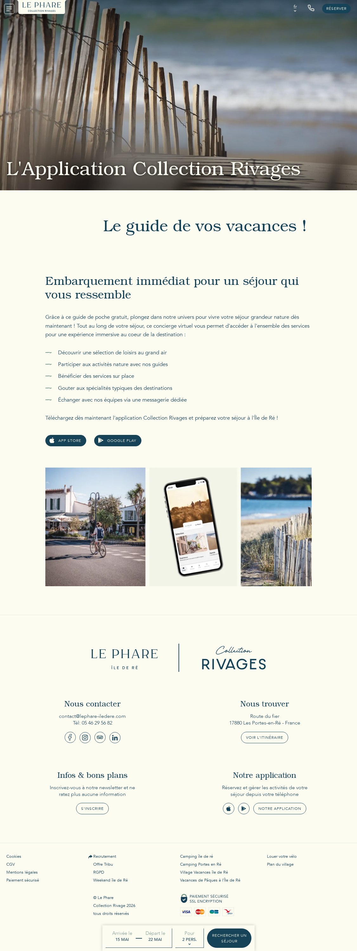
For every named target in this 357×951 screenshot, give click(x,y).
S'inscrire (92, 808)
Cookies (13, 856)
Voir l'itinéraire (264, 737)
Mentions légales (22, 872)
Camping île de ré (196, 856)
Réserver (336, 8)
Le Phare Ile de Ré (126, 658)
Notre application (279, 808)
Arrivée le (122, 933)
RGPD (98, 872)
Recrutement (104, 856)
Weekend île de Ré (110, 880)
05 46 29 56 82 (97, 722)
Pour (189, 933)
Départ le (155, 933)
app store (69, 440)
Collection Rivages (231, 658)
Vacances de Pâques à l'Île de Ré (210, 880)
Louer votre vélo (282, 856)
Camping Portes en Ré (200, 864)
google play (121, 440)
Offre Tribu (103, 864)
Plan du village (280, 864)
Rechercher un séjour (229, 938)
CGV (10, 864)
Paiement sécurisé (22, 880)
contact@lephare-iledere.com (92, 716)
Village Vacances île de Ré (204, 872)
